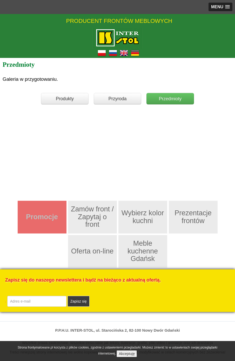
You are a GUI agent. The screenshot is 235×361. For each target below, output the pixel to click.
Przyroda (117, 98)
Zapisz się (78, 301)
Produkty (65, 98)
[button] (220, 7)
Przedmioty (170, 98)
